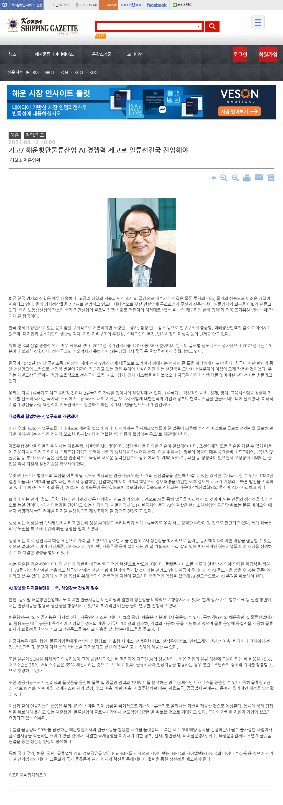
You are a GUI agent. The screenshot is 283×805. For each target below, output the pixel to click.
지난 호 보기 (60, 5)
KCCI (79, 72)
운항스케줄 (101, 54)
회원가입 (268, 54)
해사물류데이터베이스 (54, 54)
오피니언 (135, 54)
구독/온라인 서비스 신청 (25, 5)
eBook (112, 5)
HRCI (49, 72)
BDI (36, 72)
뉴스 (12, 54)
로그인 (240, 54)
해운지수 (15, 72)
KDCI (94, 72)
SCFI (64, 72)
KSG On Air (88, 5)
